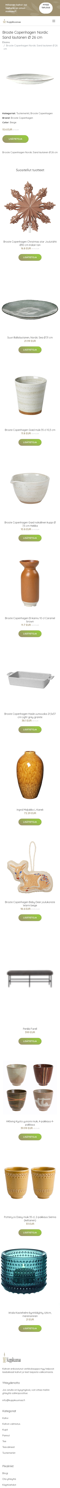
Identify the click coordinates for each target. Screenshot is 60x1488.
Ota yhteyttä (9, 1479)
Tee (4, 1441)
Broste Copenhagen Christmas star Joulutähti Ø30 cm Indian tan (30, 243)
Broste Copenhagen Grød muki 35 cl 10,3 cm (30, 429)
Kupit (5, 1429)
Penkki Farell (30, 1028)
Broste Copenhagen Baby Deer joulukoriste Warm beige (30, 904)
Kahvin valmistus (11, 1423)
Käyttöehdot (9, 1484)
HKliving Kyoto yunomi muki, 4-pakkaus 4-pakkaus (30, 1123)
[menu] (54, 21)
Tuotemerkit (22, 113)
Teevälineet (8, 1447)
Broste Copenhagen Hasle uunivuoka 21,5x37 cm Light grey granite (30, 715)
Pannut (6, 1435)
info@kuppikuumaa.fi (13, 1400)
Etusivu (6, 42)
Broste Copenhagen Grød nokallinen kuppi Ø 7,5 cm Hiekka (30, 524)
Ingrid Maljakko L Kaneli (30, 809)
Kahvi (5, 1418)
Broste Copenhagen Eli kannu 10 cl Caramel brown (30, 620)
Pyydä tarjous (46, 6)
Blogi (5, 1473)
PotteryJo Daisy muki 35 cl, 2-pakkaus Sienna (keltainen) (30, 1218)
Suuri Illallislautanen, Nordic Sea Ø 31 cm (30, 337)
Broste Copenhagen (41, 113)
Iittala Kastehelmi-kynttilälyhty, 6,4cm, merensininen (30, 1314)
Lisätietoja (15, 139)
